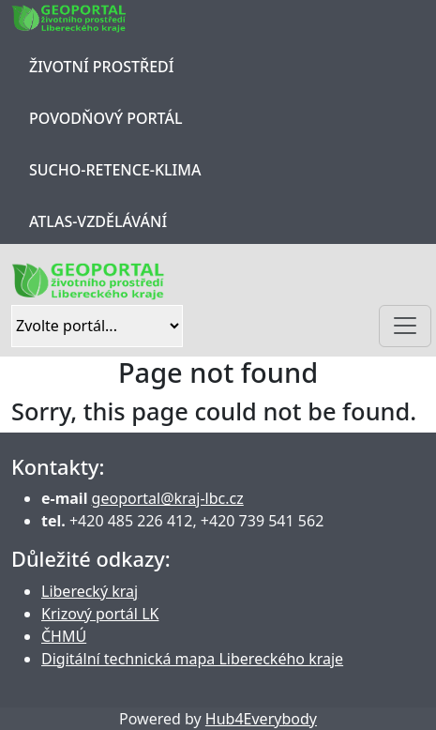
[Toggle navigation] (405, 326)
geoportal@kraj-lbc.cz (168, 498)
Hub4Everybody (261, 718)
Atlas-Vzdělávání (98, 221)
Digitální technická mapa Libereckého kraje (192, 658)
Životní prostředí (101, 66)
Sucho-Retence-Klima (115, 170)
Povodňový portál (105, 118)
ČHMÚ (63, 636)
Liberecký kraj (89, 591)
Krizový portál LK (99, 613)
